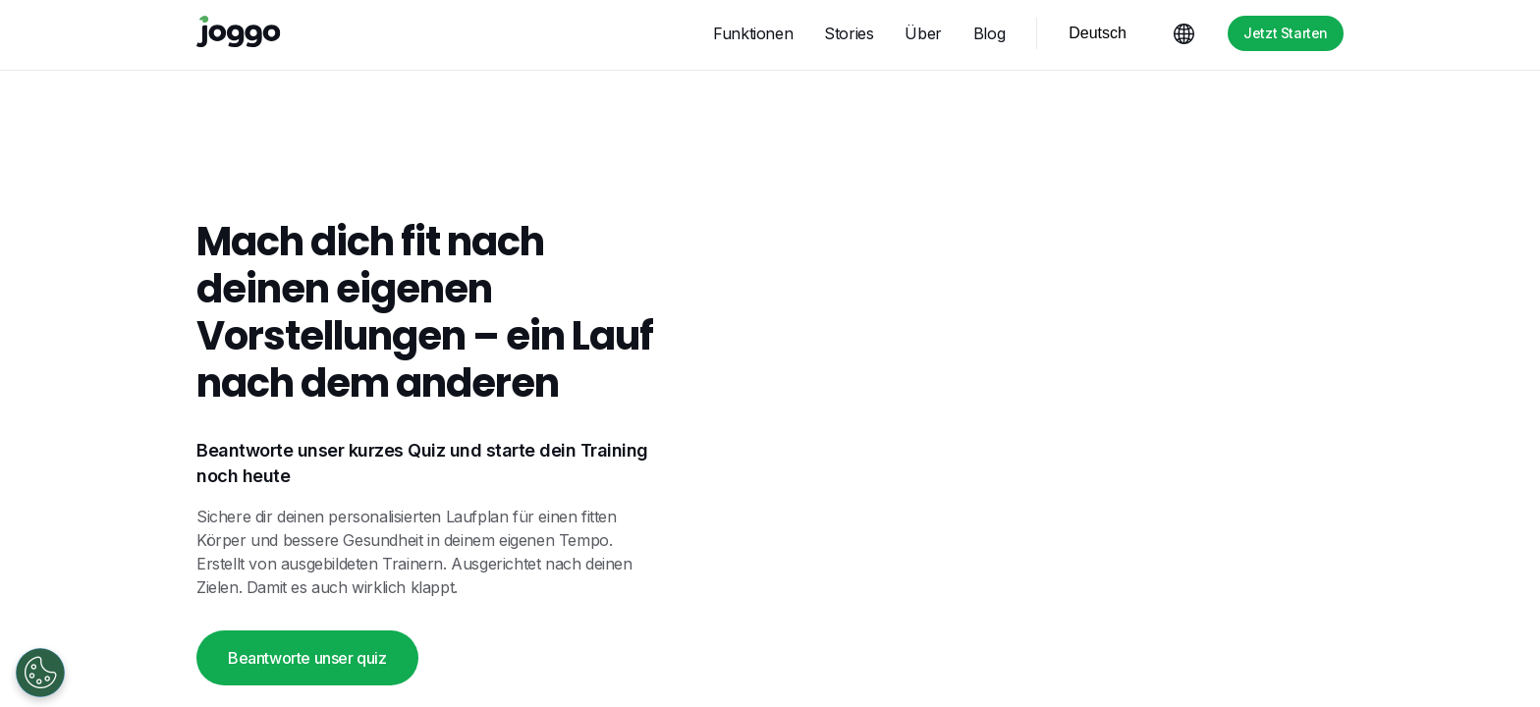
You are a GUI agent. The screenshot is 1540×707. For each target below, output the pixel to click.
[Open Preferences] (40, 672)
